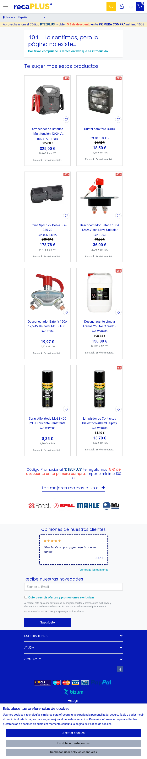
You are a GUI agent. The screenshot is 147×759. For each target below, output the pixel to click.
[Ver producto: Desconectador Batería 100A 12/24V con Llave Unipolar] (99, 196)
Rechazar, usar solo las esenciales (73, 752)
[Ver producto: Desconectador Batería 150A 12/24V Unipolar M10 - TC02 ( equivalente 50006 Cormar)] (47, 292)
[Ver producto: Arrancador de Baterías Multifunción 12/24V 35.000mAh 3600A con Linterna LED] (47, 100)
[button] (32, 17)
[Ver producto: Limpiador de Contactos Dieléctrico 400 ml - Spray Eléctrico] (99, 389)
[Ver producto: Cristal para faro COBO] (99, 100)
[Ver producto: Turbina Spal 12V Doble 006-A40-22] (47, 196)
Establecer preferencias (73, 743)
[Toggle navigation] (5, 6)
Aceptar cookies (74, 733)
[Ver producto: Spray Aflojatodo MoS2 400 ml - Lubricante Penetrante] (47, 389)
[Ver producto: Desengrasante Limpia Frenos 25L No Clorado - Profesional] (99, 292)
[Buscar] (111, 6)
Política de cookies (100, 724)
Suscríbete (47, 622)
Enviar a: (10, 17)
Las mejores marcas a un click (73, 488)
